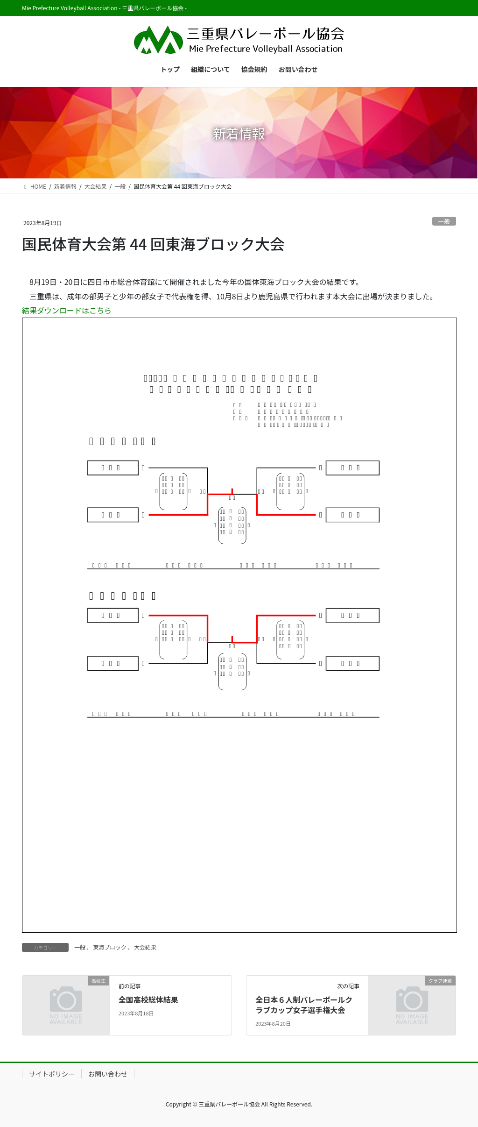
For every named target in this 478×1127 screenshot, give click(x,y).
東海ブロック (110, 947)
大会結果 (145, 947)
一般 (444, 221)
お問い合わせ (107, 1073)
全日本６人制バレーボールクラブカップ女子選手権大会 (303, 1004)
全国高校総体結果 (148, 999)
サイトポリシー (52, 1073)
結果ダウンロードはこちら (67, 310)
